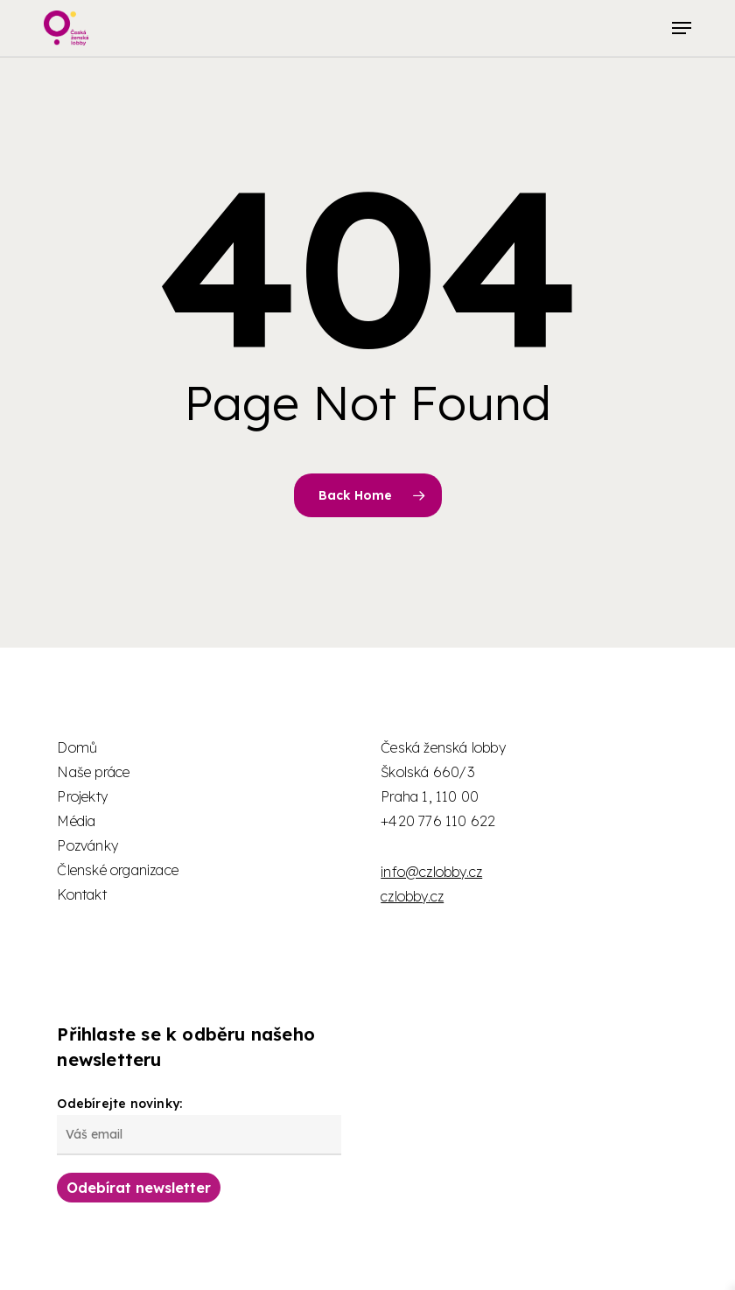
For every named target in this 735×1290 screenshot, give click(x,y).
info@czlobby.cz (431, 871)
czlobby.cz (412, 896)
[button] (681, 28)
